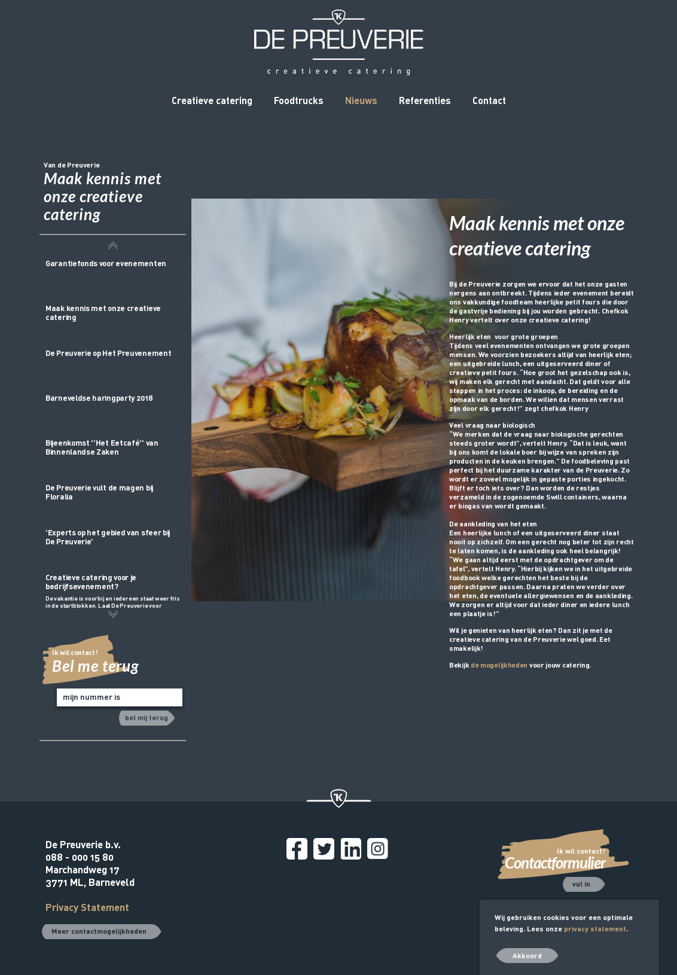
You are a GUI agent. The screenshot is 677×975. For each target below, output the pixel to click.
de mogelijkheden (499, 664)
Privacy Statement (87, 907)
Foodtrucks (299, 100)
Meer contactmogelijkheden (99, 931)
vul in (581, 883)
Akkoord (527, 955)
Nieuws (361, 100)
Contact (489, 100)
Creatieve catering (212, 100)
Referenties (425, 100)
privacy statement (595, 928)
